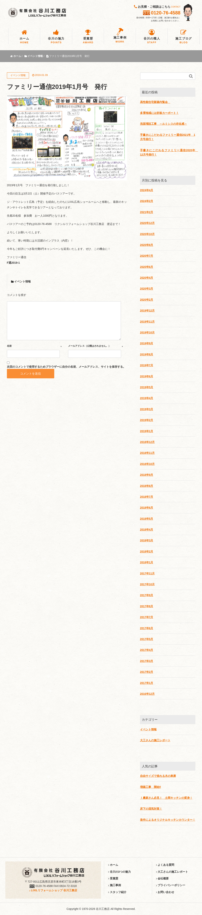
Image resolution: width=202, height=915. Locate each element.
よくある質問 (165, 864)
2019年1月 (146, 431)
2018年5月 (146, 518)
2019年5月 (146, 387)
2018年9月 (146, 474)
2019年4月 (146, 398)
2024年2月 (146, 201)
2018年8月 (146, 485)
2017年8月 (146, 606)
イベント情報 (22, 281)
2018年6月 (146, 507)
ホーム (113, 864)
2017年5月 (146, 639)
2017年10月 (147, 584)
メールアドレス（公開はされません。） (89, 346)
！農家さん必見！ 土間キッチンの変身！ (166, 797)
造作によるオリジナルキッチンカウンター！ (167, 819)
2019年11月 (147, 321)
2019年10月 (147, 332)
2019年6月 (146, 376)
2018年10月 (147, 464)
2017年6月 (146, 628)
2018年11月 (147, 452)
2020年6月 (146, 266)
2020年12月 (147, 223)
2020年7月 (146, 255)
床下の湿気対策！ (151, 808)
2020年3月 (146, 288)
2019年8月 (146, 354)
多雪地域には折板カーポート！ (159, 112)
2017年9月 (146, 595)
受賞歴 (113, 878)
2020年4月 (146, 277)
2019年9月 (146, 343)
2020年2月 (146, 299)
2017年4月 (146, 650)
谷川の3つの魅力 (119, 871)
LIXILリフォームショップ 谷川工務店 (53, 890)
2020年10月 (147, 234)
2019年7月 (146, 365)
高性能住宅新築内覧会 (155, 102)
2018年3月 (146, 540)
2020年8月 (146, 244)
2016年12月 (147, 693)
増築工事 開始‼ (150, 786)
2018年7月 (146, 496)
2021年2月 (146, 212)
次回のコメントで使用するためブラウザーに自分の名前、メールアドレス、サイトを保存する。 (66, 366)
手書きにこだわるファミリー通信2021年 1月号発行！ (167, 137)
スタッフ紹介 (117, 892)
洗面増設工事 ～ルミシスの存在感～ (163, 123)
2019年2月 (146, 420)
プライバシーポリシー (170, 885)
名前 (9, 346)
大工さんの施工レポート (155, 740)
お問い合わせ (165, 892)
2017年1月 (146, 683)
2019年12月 (147, 310)
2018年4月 (146, 529)
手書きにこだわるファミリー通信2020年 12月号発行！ (167, 152)
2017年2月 (146, 671)
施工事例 (114, 885)
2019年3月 (146, 409)
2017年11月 (147, 573)
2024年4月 (146, 190)
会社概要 (162, 878)
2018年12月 (147, 442)
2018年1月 (146, 562)
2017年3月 (146, 661)
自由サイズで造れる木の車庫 (158, 775)
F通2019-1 (13, 262)
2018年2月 (146, 551)
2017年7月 (146, 617)
